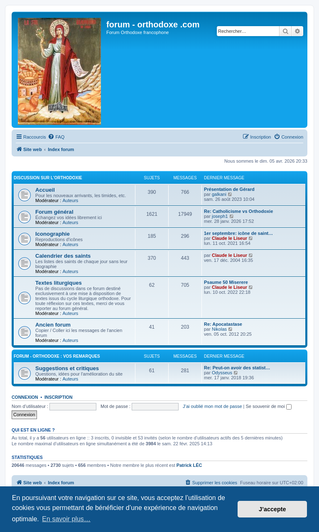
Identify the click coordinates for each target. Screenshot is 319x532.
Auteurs (70, 200)
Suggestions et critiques (67, 368)
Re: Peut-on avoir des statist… (237, 367)
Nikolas (219, 329)
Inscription (58, 397)
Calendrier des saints (63, 256)
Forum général (54, 212)
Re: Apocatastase (223, 324)
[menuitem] (56, 137)
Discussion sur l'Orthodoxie (48, 178)
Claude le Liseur (229, 238)
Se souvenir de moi (269, 406)
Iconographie (52, 234)
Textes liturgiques (58, 283)
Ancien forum (53, 325)
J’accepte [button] (272, 509)
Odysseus (222, 372)
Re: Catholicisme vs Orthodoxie (238, 211)
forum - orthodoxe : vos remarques (57, 356)
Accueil (45, 190)
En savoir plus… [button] (66, 518)
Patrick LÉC (189, 465)
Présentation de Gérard (229, 189)
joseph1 (220, 216)
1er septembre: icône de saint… (238, 233)
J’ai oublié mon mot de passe (212, 406)
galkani (219, 194)
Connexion (25, 397)
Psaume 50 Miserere (226, 282)
